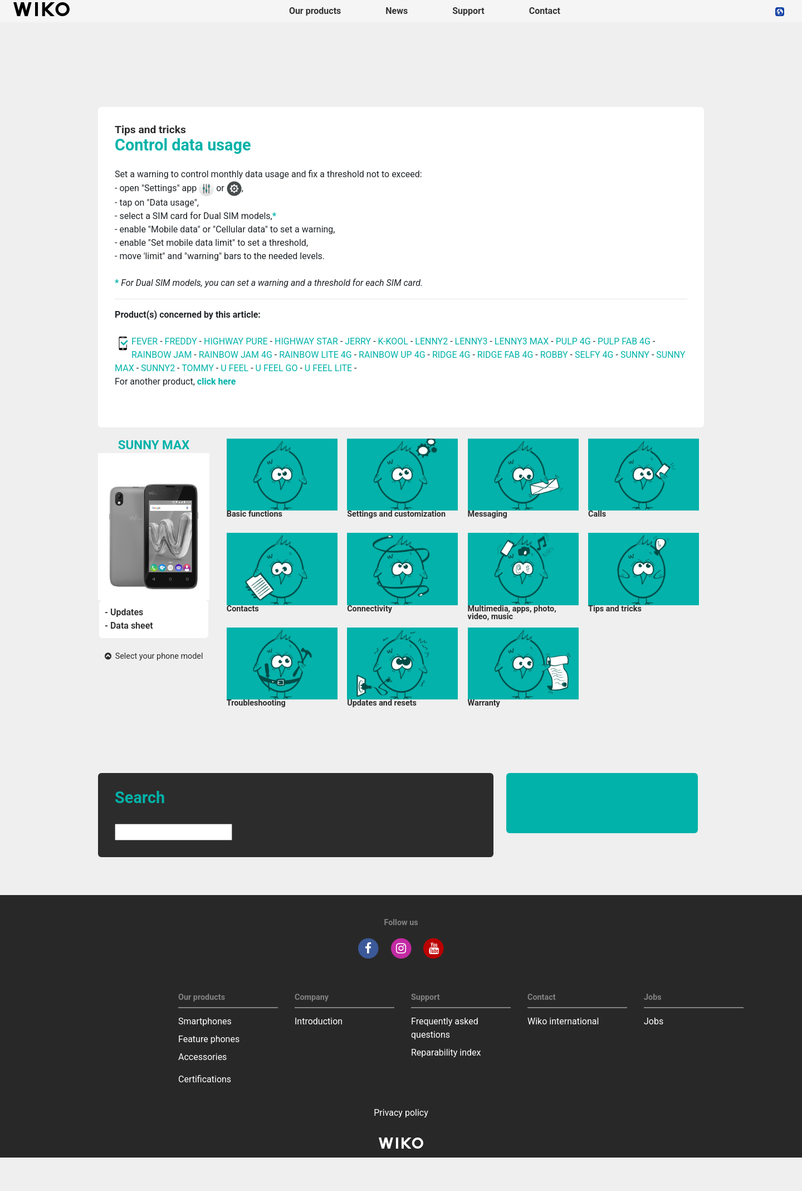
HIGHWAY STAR (307, 341)
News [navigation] (396, 11)
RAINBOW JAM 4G (235, 354)
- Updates (124, 612)
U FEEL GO (277, 368)
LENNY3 (471, 341)
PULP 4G (573, 341)
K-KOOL (393, 341)
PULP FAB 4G (624, 341)
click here (216, 381)
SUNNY (634, 354)
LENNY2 (431, 341)
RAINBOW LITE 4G (315, 354)
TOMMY (198, 368)
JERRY (358, 341)
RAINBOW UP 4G (393, 354)
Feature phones (208, 1039)
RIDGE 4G (451, 354)
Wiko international (563, 1021)
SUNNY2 (158, 368)
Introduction (319, 1021)
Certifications (204, 1079)
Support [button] (468, 11)
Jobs (653, 1021)
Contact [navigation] (544, 11)
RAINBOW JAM (162, 354)
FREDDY (181, 341)
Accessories (202, 1057)
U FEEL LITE (328, 368)
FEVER (145, 341)
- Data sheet (129, 625)
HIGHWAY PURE (237, 341)
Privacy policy (401, 1112)
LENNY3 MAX (522, 341)
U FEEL (234, 368)
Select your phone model (154, 656)
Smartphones (205, 1021)
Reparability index (446, 1052)
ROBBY (554, 354)
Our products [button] (315, 11)
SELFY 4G (594, 354)
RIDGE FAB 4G (506, 354)
